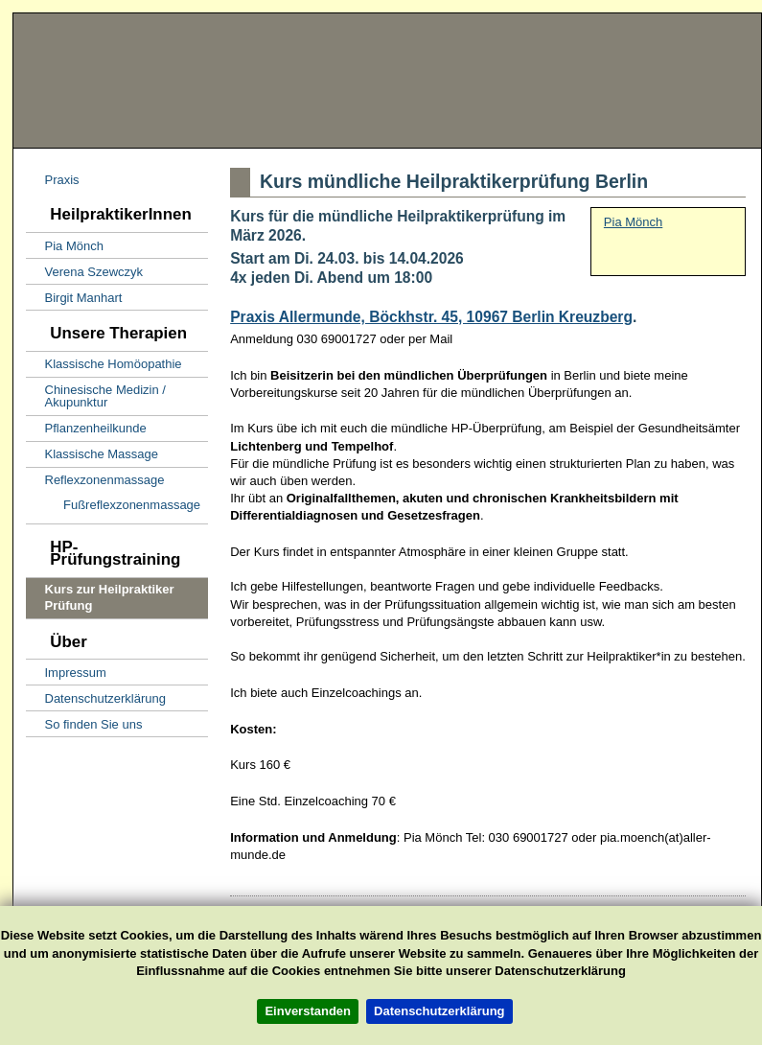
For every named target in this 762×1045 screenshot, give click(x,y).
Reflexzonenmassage (95, 478)
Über (56, 635)
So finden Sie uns (84, 721)
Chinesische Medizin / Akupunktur (96, 394)
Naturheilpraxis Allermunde (456, 80)
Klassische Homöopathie (104, 362)
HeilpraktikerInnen (109, 208)
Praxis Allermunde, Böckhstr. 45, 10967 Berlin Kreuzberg (431, 317)
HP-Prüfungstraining (103, 546)
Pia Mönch (65, 243)
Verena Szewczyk (84, 269)
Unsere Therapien (106, 326)
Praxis (53, 178)
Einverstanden (308, 1011)
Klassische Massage (92, 452)
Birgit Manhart (74, 295)
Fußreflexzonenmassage (113, 503)
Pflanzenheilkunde (86, 426)
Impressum (66, 670)
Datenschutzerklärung (439, 1011)
